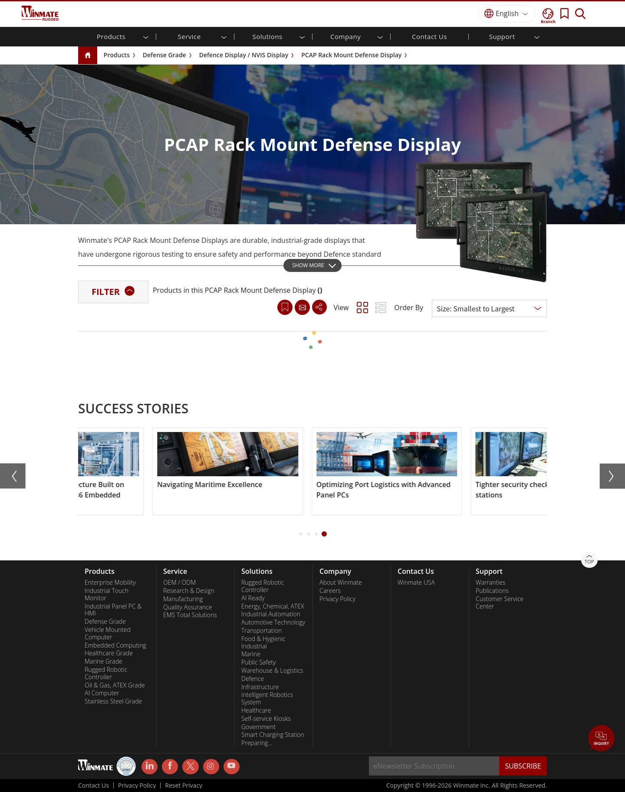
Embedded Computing (115, 645)
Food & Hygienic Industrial (263, 642)
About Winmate (340, 582)
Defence (252, 679)
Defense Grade (164, 55)
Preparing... (256, 743)
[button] (301, 534)
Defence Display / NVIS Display (243, 55)
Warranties (491, 582)
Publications (492, 591)
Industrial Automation (270, 614)
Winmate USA (416, 582)
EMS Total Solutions (190, 615)
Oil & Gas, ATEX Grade (115, 685)
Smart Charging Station (272, 735)
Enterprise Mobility (110, 582)
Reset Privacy (183, 785)
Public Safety (258, 662)
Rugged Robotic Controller (106, 673)
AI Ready (253, 598)
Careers (330, 591)
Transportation (261, 631)
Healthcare (256, 710)
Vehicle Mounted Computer (108, 633)
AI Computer (102, 693)
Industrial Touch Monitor (106, 594)
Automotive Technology (273, 622)
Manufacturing (183, 599)
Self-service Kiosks (266, 719)
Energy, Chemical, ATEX (272, 606)
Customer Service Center (499, 602)
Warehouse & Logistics (272, 670)
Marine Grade (103, 661)
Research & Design (188, 591)
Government (258, 727)
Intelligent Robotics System (267, 698)
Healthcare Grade (109, 653)
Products (117, 55)
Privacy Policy (337, 599)
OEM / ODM (179, 582)
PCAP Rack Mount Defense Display (351, 55)
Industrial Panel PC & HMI (113, 610)
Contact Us (429, 36)
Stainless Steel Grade (113, 701)
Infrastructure (260, 687)
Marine (250, 654)
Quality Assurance (187, 607)
